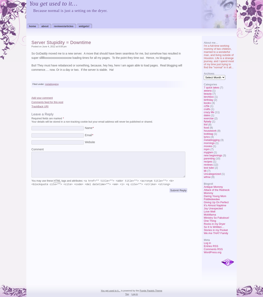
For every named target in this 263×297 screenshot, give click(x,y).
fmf (206, 124)
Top (127, 294)
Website (90, 142)
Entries (211, 246)
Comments (213, 249)
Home (32, 26)
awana (208, 90)
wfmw (207, 177)
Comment (37, 149)
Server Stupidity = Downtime (61, 42)
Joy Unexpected (213, 208)
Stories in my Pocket (216, 230)
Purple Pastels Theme (151, 290)
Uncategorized (212, 173)
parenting (209, 158)
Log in (207, 243)
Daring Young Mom (215, 196)
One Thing (210, 220)
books (207, 102)
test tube (209, 167)
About (44, 26)
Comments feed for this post (47, 102)
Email (89, 135)
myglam (208, 152)
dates (207, 115)
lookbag (208, 133)
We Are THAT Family (216, 233)
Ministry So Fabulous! (216, 217)
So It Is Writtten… (214, 227)
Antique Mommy (213, 186)
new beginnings (213, 155)
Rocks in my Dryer (214, 223)
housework (210, 130)
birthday (208, 99)
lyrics (207, 136)
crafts (207, 109)
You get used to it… (53, 3)
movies (208, 146)
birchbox (209, 96)
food (206, 127)
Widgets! (84, 26)
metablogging (212, 140)
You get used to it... (110, 290)
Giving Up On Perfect (216, 202)
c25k (206, 106)
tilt (205, 170)
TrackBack (39, 106)
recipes (208, 161)
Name (89, 128)
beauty (208, 93)
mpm (207, 149)
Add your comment (42, 97)
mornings (209, 143)
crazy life (209, 112)
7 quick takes (211, 87)
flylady (207, 121)
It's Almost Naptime (215, 205)
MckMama (210, 214)
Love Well (209, 211)
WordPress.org (212, 252)
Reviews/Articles (63, 26)
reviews (208, 164)
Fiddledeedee (212, 199)
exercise (209, 118)
